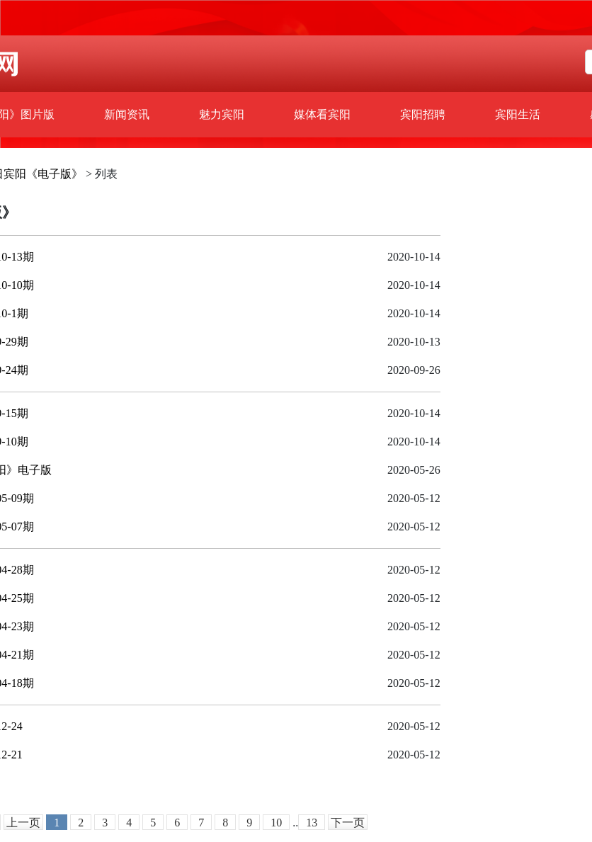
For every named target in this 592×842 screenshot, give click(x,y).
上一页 (23, 823)
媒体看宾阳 (322, 114)
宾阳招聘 (422, 114)
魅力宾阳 (221, 114)
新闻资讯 (126, 114)
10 (276, 823)
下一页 (348, 823)
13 (311, 823)
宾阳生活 (517, 114)
